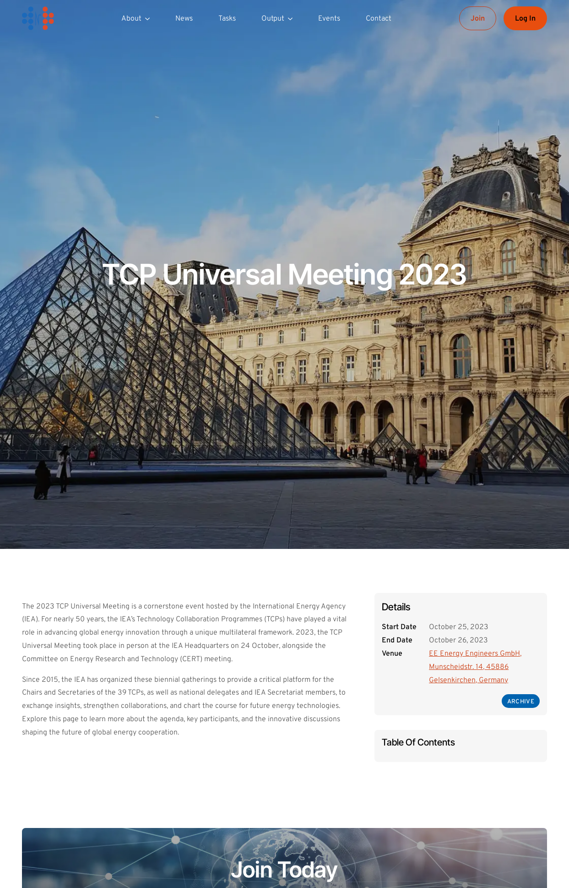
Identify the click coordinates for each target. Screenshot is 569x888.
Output (272, 18)
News (184, 18)
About (131, 18)
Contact (378, 18)
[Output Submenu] (292, 18)
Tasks (227, 18)
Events (329, 18)
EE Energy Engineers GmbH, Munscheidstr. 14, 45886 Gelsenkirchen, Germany (475, 667)
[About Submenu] (149, 18)
